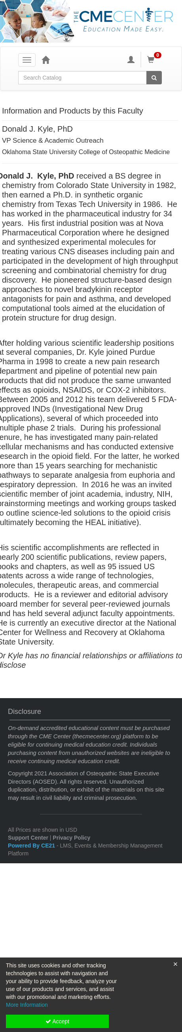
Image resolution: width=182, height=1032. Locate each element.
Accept (57, 1021)
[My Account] (130, 59)
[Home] (45, 59)
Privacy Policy (71, 838)
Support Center (28, 838)
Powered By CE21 (32, 845)
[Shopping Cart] (155, 59)
